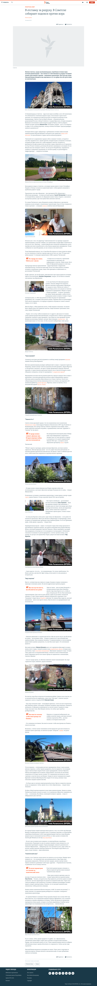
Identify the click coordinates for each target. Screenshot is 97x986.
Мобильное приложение (12, 972)
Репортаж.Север (30, 7)
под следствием (47, 837)
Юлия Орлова (28, 17)
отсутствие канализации (42, 651)
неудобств (43, 598)
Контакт (8, 980)
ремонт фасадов (42, 382)
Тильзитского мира (30, 425)
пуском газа (61, 319)
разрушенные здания (56, 649)
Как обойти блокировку (33, 975)
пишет (62, 442)
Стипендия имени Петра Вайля (13, 975)
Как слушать (30, 972)
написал (44, 206)
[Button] (59, 24)
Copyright (29, 980)
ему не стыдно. (41, 384)
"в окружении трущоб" (58, 372)
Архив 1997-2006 (10, 978)
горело (27, 497)
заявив (61, 730)
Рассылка (29, 978)
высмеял (67, 359)
